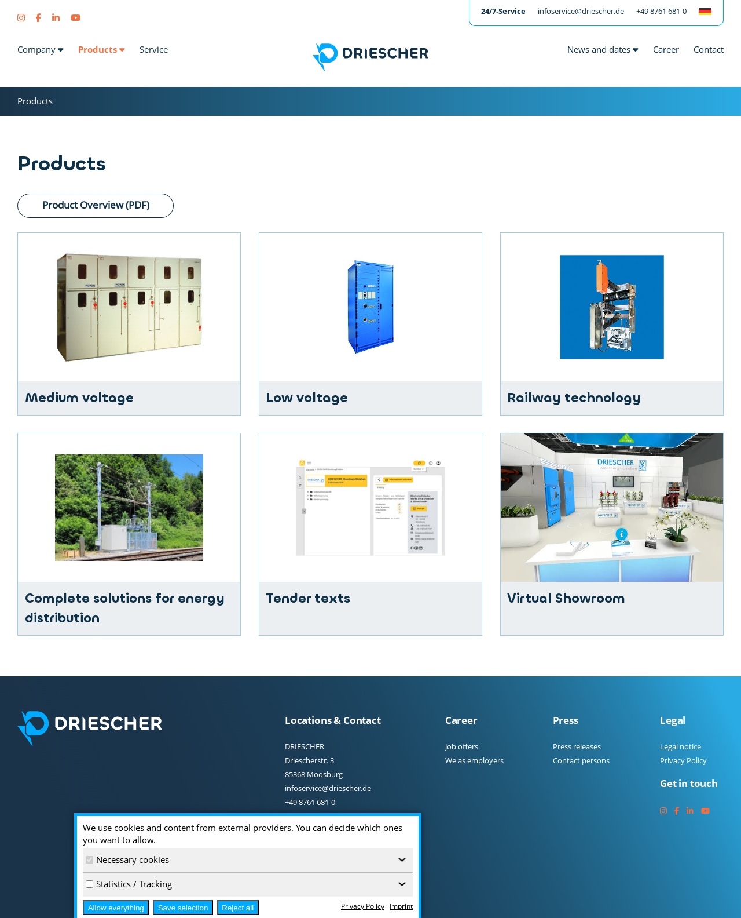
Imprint (401, 906)
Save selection (183, 908)
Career (666, 49)
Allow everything (116, 908)
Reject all (238, 908)
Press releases (577, 746)
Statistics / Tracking (129, 884)
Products (101, 49)
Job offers (461, 746)
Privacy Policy (683, 760)
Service (154, 49)
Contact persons (581, 760)
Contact (709, 49)
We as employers (474, 760)
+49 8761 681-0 (661, 11)
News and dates (603, 49)
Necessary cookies (127, 859)
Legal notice (680, 746)
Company (40, 49)
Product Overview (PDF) (95, 205)
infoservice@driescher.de (581, 11)
